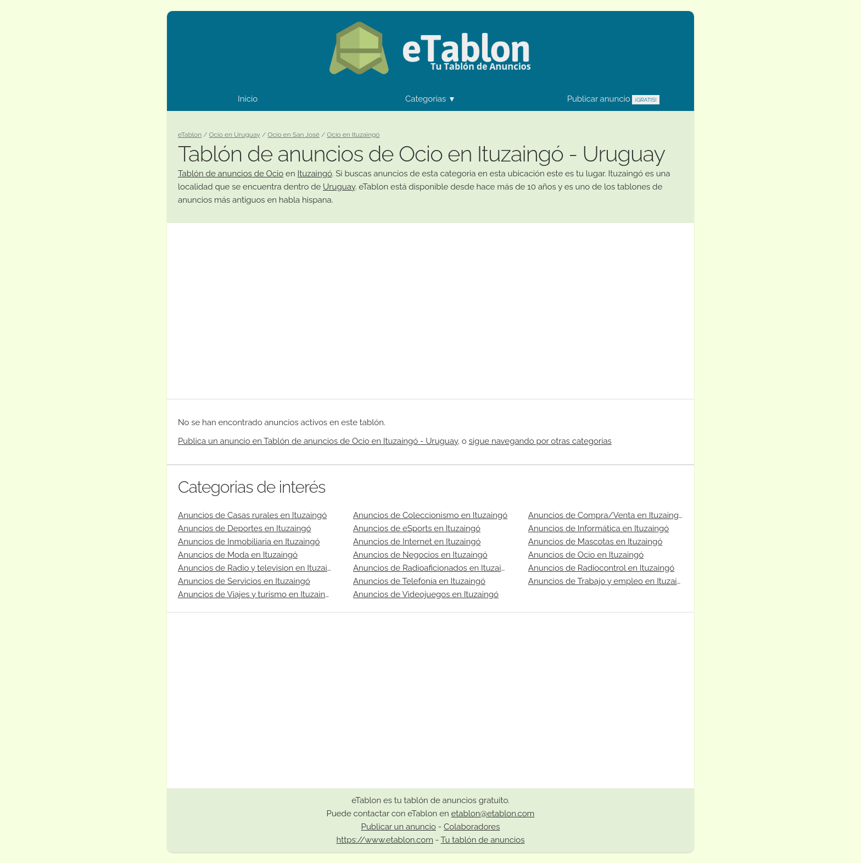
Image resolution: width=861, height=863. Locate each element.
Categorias (430, 99)
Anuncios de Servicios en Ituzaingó (244, 581)
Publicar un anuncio (398, 827)
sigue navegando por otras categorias (540, 441)
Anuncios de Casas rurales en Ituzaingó (252, 515)
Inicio (248, 99)
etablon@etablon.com (493, 814)
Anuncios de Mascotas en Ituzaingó (595, 542)
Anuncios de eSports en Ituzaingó (416, 528)
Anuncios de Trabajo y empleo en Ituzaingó (610, 581)
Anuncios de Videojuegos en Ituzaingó (426, 594)
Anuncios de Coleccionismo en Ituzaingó (430, 515)
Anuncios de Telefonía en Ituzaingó (419, 581)
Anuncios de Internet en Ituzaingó (416, 542)
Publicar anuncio (613, 99)
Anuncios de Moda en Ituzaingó (238, 555)
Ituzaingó (314, 174)
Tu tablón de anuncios (483, 840)
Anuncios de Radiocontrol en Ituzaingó (601, 568)
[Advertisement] (430, 311)
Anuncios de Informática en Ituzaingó (598, 528)
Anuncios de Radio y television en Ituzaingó (260, 568)
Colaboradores (472, 827)
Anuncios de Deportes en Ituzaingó (244, 528)
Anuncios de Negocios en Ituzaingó (420, 555)
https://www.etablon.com (385, 840)
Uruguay (339, 187)
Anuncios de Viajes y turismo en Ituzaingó (256, 594)
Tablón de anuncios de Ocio (230, 174)
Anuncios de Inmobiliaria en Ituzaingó (249, 542)
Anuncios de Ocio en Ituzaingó (586, 555)
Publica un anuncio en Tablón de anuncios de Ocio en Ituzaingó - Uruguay (318, 441)
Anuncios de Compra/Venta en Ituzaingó (606, 515)
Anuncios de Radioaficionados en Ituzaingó (434, 568)
